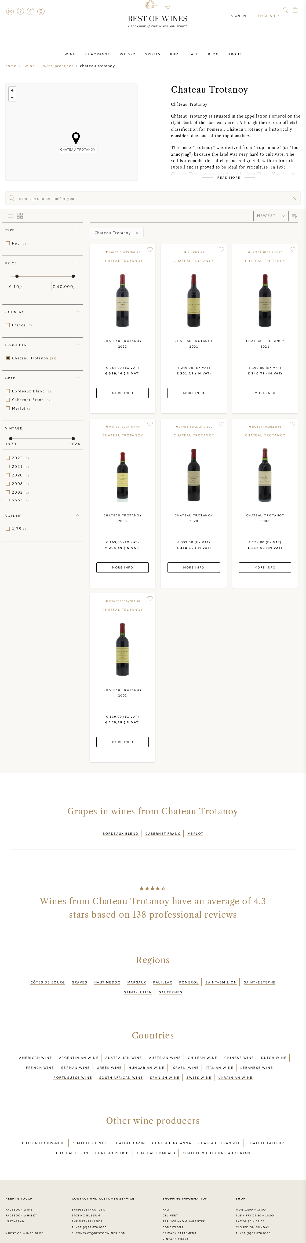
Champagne (108, 49)
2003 (21, 492)
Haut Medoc (107, 977)
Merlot (22, 408)
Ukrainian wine (235, 1059)
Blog (202, 49)
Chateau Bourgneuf (44, 1121)
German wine (75, 1052)
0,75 (20, 528)
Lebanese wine (256, 1052)
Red (19, 243)
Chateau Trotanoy (34, 358)
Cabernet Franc (31, 399)
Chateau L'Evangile (219, 1121)
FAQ (20, 11)
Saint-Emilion (221, 977)
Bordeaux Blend (31, 391)
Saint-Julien (138, 984)
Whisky (134, 49)
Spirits (154, 49)
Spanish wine (164, 1059)
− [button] (12, 97)
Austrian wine (165, 1046)
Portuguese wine (72, 1059)
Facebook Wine (19, 1183)
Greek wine (109, 1052)
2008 (21, 483)
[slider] (17, 276)
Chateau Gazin (129, 1121)
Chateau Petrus (112, 1127)
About (219, 49)
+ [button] (12, 90)
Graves (79, 977)
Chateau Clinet (89, 1121)
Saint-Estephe (260, 977)
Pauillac (162, 977)
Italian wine (219, 1052)
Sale (187, 49)
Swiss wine (199, 1059)
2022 (21, 457)
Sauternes (170, 984)
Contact (10, 11)
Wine (84, 49)
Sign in (243, 11)
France (22, 325)
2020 (21, 475)
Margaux (136, 977)
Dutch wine (274, 1046)
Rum (172, 49)
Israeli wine (185, 1052)
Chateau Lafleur (265, 1121)
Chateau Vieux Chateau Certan (216, 1127)
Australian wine (123, 1046)
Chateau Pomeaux (156, 1127)
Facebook (31, 11)
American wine (35, 1046)
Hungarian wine (146, 1052)
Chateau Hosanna (171, 1121)
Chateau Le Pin (72, 1127)
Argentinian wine (79, 1046)
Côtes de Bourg (47, 977)
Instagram (41, 11)
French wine (40, 1052)
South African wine (121, 1059)
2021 (21, 466)
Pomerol (188, 977)
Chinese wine (239, 1046)
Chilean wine (202, 1046)
